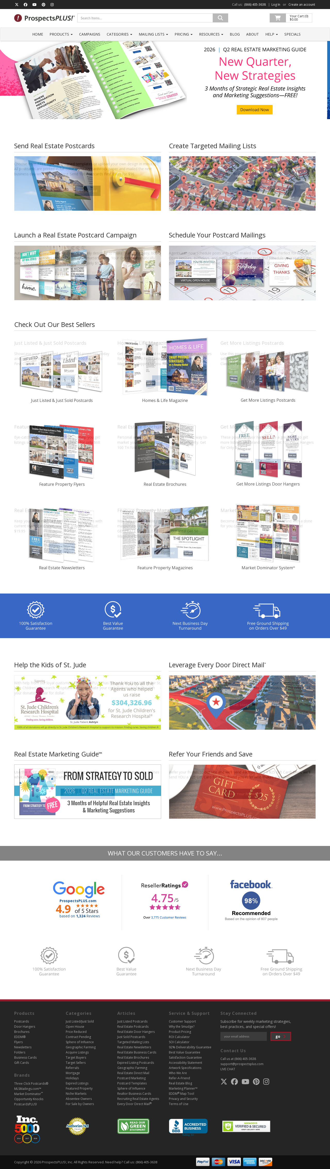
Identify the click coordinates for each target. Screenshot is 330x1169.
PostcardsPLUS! (25, 1104)
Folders (19, 1052)
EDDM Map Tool (181, 1093)
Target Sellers (76, 1062)
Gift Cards (21, 1062)
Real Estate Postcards (132, 1026)
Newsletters (22, 1047)
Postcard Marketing (131, 1078)
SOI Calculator (179, 1042)
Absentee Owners (79, 1099)
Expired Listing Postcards (135, 1062)
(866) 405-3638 (255, 4)
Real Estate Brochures (133, 1057)
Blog (235, 34)
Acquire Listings (77, 1052)
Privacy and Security (183, 1099)
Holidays (72, 1078)
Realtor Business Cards (134, 1093)
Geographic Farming (81, 1047)
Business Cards (25, 1057)
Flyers (18, 1042)
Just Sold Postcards (131, 1037)
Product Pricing (180, 1032)
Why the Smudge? (181, 1026)
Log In (275, 4)
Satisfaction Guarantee (185, 1057)
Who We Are (178, 1073)
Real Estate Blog (180, 1083)
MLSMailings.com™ (27, 1088)
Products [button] (61, 34)
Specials (292, 34)
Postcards (21, 1021)
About (252, 34)
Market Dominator (28, 1094)
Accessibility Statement (185, 1062)
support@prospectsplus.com (241, 1064)
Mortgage (73, 1073)
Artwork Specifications (185, 1068)
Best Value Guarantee (184, 1052)
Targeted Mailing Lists (133, 1042)
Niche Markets (76, 1093)
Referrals (72, 1068)
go (281, 1036)
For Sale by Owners (80, 1104)
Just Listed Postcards (132, 1021)
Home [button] (37, 34)
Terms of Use (178, 1104)
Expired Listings (77, 1083)
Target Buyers (76, 1057)
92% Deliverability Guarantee (190, 1047)
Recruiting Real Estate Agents (138, 1099)
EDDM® (20, 1037)
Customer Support (182, 1021)
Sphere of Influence (80, 1042)
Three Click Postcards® (31, 1083)
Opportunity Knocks (28, 1099)
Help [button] (271, 34)
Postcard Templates (132, 1083)
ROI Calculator (179, 1037)
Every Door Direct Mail (134, 1104)
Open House (75, 1026)
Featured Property (79, 1088)
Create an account (301, 4)
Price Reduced (76, 1032)
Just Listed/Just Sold (80, 1021)
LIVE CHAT (227, 1069)
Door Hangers (24, 1026)
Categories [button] (119, 34)
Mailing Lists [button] (153, 34)
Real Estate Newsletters (134, 1047)
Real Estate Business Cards (136, 1052)
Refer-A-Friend (179, 1078)
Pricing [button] (184, 34)
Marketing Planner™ (183, 1088)
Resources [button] (211, 34)
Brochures (21, 1032)
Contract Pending (78, 1037)
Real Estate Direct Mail (133, 1073)
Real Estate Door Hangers (136, 1032)
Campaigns (89, 34)
